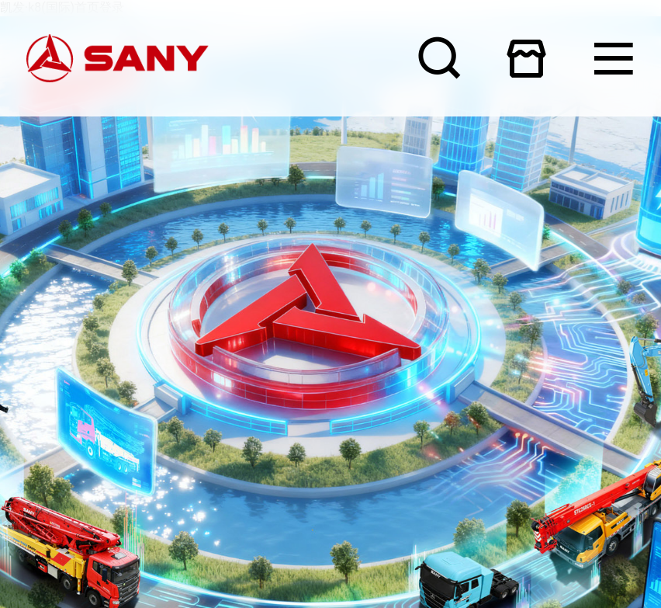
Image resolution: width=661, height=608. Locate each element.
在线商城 (526, 57)
